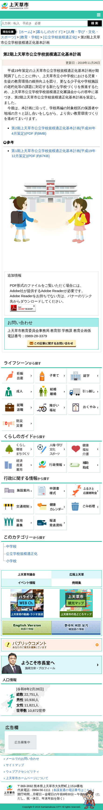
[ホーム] (25, 32)
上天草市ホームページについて (27, 778)
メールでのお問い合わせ (22, 758)
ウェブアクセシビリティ (22, 771)
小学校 (11, 561)
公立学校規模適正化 (22, 554)
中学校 (11, 546)
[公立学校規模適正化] (59, 37)
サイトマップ (15, 765)
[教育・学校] (29, 37)
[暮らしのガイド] (49, 32)
